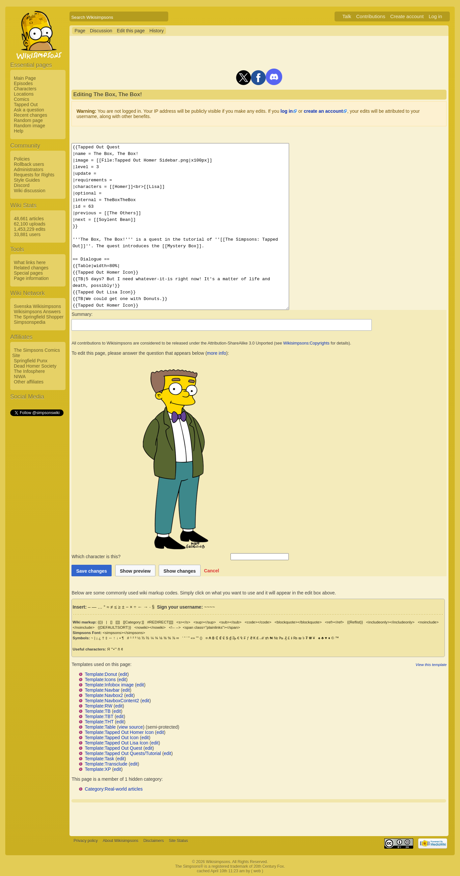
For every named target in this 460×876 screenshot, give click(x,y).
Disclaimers (153, 840)
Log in (435, 16)
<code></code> (258, 622)
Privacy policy (85, 840)
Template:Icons (100, 679)
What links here (29, 262)
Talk (346, 16)
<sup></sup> (204, 622)
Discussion (101, 30)
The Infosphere (29, 371)
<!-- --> (175, 627)
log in (287, 111)
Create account (407, 16)
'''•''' (114, 649)
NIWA (20, 376)
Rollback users (29, 164)
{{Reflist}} (355, 622)
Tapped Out (26, 104)
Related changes (31, 267)
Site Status (178, 840)
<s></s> (183, 622)
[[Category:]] (133, 622)
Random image (29, 125)
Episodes (23, 83)
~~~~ (209, 607)
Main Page (25, 78)
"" (197, 638)
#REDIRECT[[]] (160, 622)
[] (111, 622)
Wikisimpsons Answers (37, 311)
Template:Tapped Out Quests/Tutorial (123, 753)
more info (216, 353)
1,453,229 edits (29, 229)
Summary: (82, 314)
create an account (323, 111)
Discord (21, 185)
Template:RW (98, 706)
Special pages (28, 273)
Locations (24, 94)
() (201, 638)
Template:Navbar (102, 690)
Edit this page (131, 30)
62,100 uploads (29, 224)
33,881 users (27, 234)
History (156, 30)
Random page (28, 120)
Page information (31, 278)
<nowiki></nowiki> (150, 627)
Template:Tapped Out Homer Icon (119, 732)
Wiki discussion (29, 190)
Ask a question (29, 109)
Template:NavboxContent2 (112, 700)
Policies (22, 159)
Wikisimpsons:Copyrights (306, 343)
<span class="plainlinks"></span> (211, 627)
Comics (21, 99)
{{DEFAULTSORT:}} (114, 627)
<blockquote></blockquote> (298, 622)
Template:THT (99, 721)
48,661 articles (29, 218)
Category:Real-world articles (114, 789)
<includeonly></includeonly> (390, 622)
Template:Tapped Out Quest (113, 748)
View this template (431, 664)
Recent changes (30, 115)
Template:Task (99, 758)
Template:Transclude (106, 764)
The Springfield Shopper (39, 316)
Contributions (370, 16)
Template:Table (100, 727)
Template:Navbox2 (104, 695)
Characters (25, 88)
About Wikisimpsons (120, 840)
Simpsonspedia (29, 322)
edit (123, 674)
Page (79, 30)
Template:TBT (99, 716)
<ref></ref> (334, 622)
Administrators (28, 169)
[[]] (118, 622)
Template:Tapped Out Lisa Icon (116, 742)
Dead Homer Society (35, 366)
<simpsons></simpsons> (124, 632)
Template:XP (98, 769)
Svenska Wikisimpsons (37, 306)
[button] (212, 570)
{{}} (100, 622)
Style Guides (27, 180)
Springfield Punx (30, 360)
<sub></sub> (230, 622)
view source (131, 727)
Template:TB (98, 711)
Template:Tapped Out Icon (111, 737)
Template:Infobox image (109, 684)
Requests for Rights (34, 174)
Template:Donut (101, 674)
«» (193, 638)
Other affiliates (28, 381)
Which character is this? (150, 556)
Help (18, 131)
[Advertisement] (36, 516)
